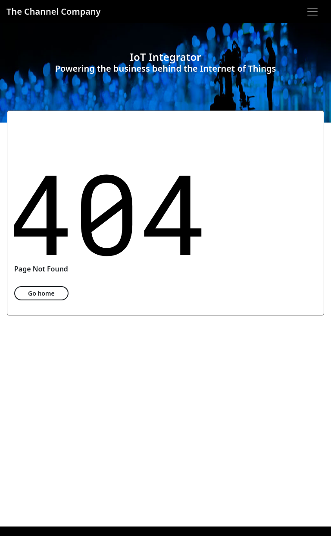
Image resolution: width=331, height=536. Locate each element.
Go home (41, 293)
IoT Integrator (165, 57)
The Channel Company (53, 11)
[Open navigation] (312, 11)
